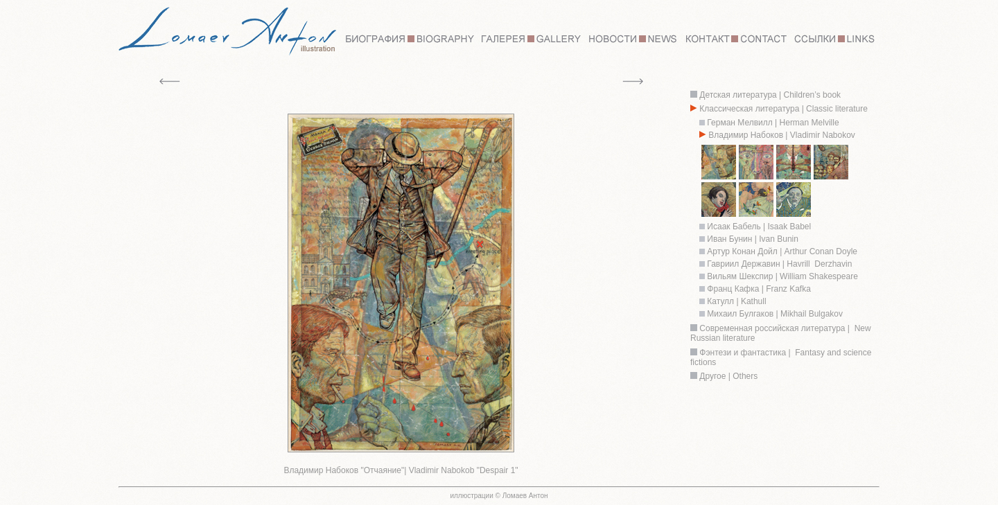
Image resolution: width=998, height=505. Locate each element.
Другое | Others (728, 376)
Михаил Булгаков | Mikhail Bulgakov (775, 314)
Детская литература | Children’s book (769, 95)
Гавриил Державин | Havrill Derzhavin (779, 264)
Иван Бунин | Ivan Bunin (751, 239)
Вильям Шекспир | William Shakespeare (781, 276)
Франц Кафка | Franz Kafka (759, 289)
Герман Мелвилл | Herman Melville (772, 122)
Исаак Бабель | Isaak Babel (759, 226)
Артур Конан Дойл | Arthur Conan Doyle (782, 251)
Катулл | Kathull (736, 301)
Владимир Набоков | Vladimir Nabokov (781, 135)
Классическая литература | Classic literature (783, 109)
